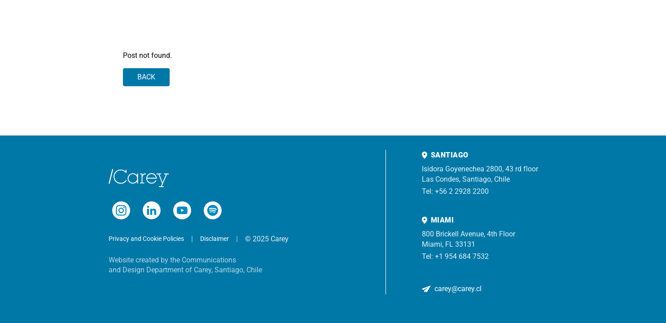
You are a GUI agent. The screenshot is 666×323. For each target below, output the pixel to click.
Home (88, 22)
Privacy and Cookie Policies (146, 238)
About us (255, 22)
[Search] (646, 22)
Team (114, 22)
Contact (288, 22)
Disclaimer (214, 238)
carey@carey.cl (458, 288)
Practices (144, 22)
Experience (183, 22)
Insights (221, 22)
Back (146, 77)
